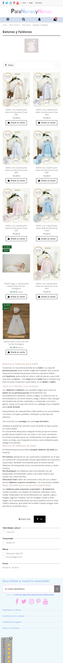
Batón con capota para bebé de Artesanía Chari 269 (47, 112)
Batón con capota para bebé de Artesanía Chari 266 (16, 170)
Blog (31, 3)
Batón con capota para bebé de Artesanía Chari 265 (16, 112)
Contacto (38, 3)
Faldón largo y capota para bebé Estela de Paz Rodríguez (16, 286)
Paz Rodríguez (14, 557)
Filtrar (9, 65)
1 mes (10, 532)
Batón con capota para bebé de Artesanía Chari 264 (47, 170)
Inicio (24, 3)
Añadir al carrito (16, 122)
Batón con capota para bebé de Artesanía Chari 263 (47, 286)
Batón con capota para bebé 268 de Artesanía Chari (46, 228)
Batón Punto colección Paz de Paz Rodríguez (16, 342)
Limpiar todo (24, 519)
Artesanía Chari (14, 553)
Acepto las (30, 595)
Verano (10, 543)
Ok (40, 519)
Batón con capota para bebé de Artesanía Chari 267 (16, 228)
